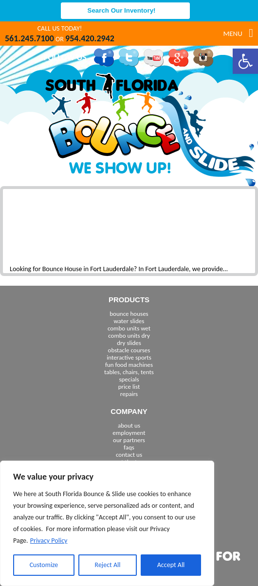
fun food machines (129, 364)
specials (129, 379)
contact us (129, 454)
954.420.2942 (89, 38)
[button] (245, 61)
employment (128, 432)
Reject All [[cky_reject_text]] (108, 565)
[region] (107, 523)
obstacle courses (129, 350)
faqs (129, 447)
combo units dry (129, 335)
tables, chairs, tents (129, 372)
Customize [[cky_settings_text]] (44, 565)
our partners (129, 440)
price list (129, 386)
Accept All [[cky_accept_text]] (171, 565)
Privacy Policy (49, 540)
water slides (129, 321)
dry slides (129, 342)
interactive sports (129, 357)
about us (129, 425)
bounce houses (129, 313)
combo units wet (129, 328)
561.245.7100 (29, 38)
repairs (129, 393)
